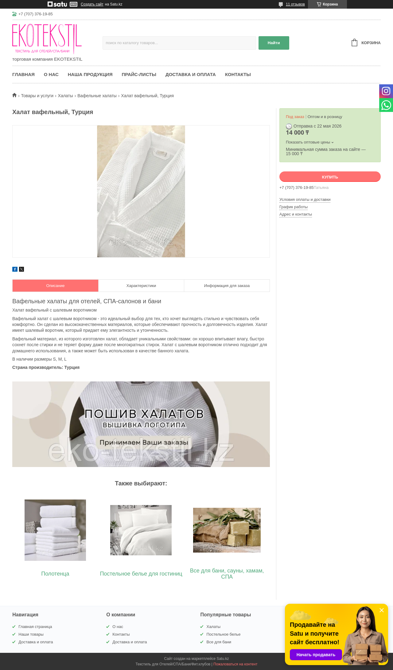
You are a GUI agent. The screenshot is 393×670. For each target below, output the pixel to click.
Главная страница (35, 626)
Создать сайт (92, 4)
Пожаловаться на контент (235, 664)
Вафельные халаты (97, 95)
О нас (51, 74)
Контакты (238, 74)
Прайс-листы (139, 74)
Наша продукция (90, 74)
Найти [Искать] (274, 42)
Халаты (65, 95)
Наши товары (31, 634)
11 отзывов (295, 4)
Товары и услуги (37, 95)
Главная (23, 74)
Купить (330, 177)
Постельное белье (223, 634)
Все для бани (218, 642)
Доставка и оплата (190, 74)
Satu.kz (222, 659)
